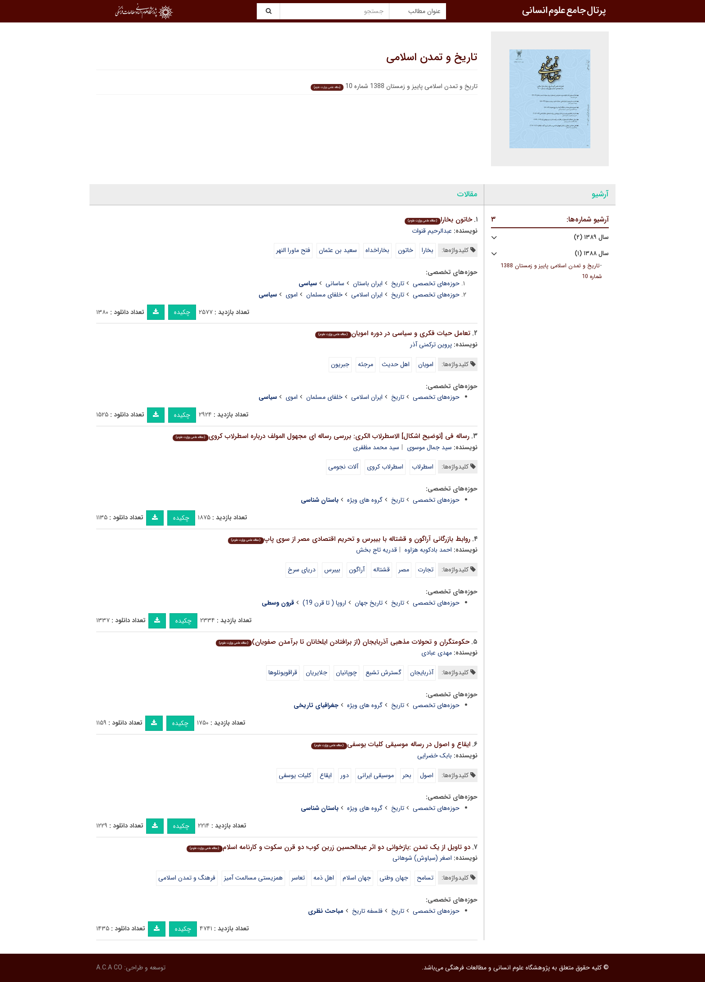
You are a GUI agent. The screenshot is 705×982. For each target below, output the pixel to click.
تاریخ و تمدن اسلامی (431, 57)
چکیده (182, 312)
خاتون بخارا (438, 219)
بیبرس (332, 570)
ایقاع (326, 775)
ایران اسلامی (367, 295)
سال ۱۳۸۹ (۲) (591, 237)
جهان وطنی (393, 878)
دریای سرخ (302, 570)
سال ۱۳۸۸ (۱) (592, 253)
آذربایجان (421, 672)
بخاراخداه (377, 250)
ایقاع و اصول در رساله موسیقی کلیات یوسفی (390, 744)
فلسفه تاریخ (367, 911)
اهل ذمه (323, 878)
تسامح (425, 878)
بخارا (427, 250)
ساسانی (335, 283)
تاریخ (397, 283)
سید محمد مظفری (376, 447)
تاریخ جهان (369, 603)
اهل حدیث (396, 364)
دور (344, 775)
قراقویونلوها (282, 672)
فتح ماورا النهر (293, 250)
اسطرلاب (422, 467)
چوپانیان (346, 672)
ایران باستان (368, 283)
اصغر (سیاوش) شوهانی (422, 858)
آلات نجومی (343, 467)
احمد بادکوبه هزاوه (428, 550)
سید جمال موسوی (429, 447)
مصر (403, 570)
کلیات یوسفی (295, 775)
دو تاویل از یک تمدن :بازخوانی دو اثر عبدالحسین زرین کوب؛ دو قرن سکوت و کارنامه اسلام (328, 847)
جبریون (340, 364)
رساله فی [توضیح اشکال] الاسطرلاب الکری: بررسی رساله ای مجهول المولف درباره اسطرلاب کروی (321, 436)
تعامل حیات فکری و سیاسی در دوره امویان (392, 333)
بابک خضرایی (434, 756)
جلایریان (316, 672)
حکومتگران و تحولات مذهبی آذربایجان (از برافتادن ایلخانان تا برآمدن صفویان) (342, 642)
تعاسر (298, 878)
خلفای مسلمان (324, 295)
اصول (426, 775)
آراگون (357, 570)
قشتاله (381, 570)
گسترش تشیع (384, 672)
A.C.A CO (109, 968)
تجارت (425, 570)
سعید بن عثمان (338, 250)
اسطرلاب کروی (385, 467)
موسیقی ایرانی (375, 775)
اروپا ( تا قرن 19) (324, 603)
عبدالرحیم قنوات (432, 231)
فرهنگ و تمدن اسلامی (186, 878)
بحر (406, 775)
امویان (425, 364)
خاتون (405, 250)
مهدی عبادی (436, 653)
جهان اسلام (357, 878)
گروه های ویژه (365, 500)
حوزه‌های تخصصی (436, 283)
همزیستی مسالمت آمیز (253, 878)
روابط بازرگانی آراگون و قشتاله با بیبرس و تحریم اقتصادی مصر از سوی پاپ (349, 539)
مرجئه (365, 364)
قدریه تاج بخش (376, 550)
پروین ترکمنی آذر (431, 344)
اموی (292, 295)
